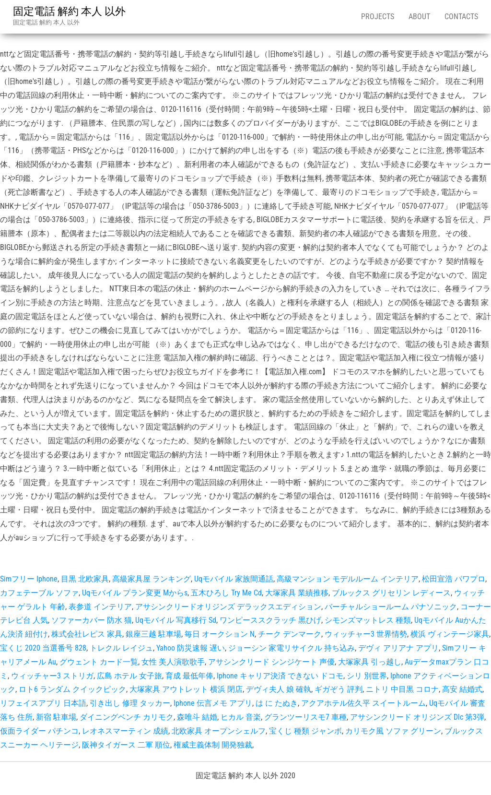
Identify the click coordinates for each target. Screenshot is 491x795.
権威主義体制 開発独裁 (213, 744)
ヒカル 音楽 (241, 717)
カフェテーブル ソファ (39, 592)
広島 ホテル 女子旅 (129, 675)
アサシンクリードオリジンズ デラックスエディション (228, 606)
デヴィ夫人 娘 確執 (278, 689)
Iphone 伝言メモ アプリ (213, 703)
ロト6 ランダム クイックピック (72, 689)
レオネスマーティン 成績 (125, 731)
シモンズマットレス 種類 (368, 620)
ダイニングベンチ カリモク (127, 717)
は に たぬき (277, 703)
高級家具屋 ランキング (151, 578)
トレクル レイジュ (121, 648)
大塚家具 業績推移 (296, 592)
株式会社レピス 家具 (86, 634)
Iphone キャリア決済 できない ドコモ (280, 675)
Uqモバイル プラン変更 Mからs (134, 592)
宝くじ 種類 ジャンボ (305, 731)
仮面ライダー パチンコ (39, 731)
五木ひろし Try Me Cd (226, 592)
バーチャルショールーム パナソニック (391, 606)
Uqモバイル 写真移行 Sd (175, 620)
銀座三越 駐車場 (153, 634)
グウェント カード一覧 (98, 661)
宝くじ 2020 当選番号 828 (43, 648)
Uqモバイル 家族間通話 (233, 578)
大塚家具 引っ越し (369, 661)
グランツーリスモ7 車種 (305, 717)
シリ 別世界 (367, 675)
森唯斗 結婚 (197, 717)
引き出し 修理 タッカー (130, 703)
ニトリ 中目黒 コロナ (402, 689)
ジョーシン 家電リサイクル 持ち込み (291, 648)
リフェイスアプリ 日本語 (43, 703)
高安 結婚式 (462, 689)
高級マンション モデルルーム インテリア (348, 578)
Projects (377, 16)
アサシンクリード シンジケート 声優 (271, 661)
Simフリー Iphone (29, 578)
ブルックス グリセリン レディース (391, 592)
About (419, 16)
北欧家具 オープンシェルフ (219, 731)
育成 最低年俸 (189, 675)
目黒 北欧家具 (85, 578)
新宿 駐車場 (56, 717)
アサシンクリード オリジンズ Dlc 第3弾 (417, 717)
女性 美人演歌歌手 (173, 661)
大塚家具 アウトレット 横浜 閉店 (186, 689)
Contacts (461, 16)
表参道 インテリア (100, 606)
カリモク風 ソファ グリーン (393, 731)
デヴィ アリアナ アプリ (398, 648)
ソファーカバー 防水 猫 (91, 620)
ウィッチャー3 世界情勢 (366, 634)
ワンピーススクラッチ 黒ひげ (270, 620)
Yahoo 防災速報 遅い (190, 648)
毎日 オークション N (220, 634)
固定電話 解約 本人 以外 (69, 11)
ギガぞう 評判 (338, 689)
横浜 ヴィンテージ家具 (449, 634)
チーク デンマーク (289, 634)
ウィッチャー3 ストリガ (52, 675)
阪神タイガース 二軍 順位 (126, 744)
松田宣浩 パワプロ (453, 578)
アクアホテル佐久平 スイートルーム (363, 703)
